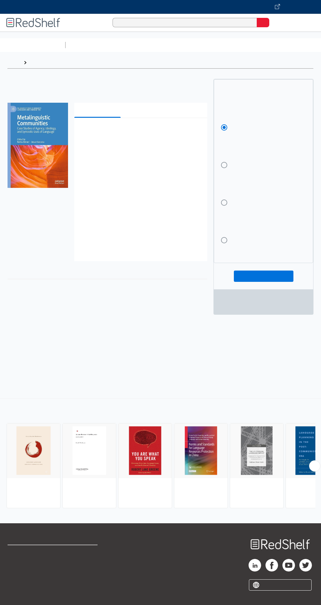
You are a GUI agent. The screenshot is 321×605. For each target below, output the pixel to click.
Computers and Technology (179, 45)
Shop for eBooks (26, 553)
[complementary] (160, 454)
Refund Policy (82, 566)
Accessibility (81, 580)
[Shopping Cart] (277, 22)
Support (16, 566)
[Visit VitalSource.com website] (160, 7)
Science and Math (122, 45)
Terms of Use (82, 553)
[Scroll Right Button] (314, 466)
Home (14, 62)
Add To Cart (263, 276)
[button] (140, 132)
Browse (38, 62)
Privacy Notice (23, 580)
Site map (17, 594)
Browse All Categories (32, 45)
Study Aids (85, 45)
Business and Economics (243, 45)
